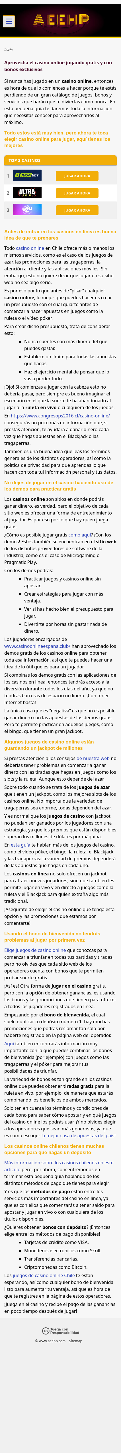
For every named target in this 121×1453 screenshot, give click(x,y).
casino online (30, 248)
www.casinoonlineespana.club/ (37, 646)
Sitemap (75, 1341)
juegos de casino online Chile (44, 1275)
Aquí (9, 1043)
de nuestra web (93, 758)
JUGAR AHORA (77, 175)
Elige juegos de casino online (35, 950)
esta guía (20, 845)
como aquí (79, 535)
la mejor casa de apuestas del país (78, 1135)
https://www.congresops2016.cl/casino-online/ (60, 416)
